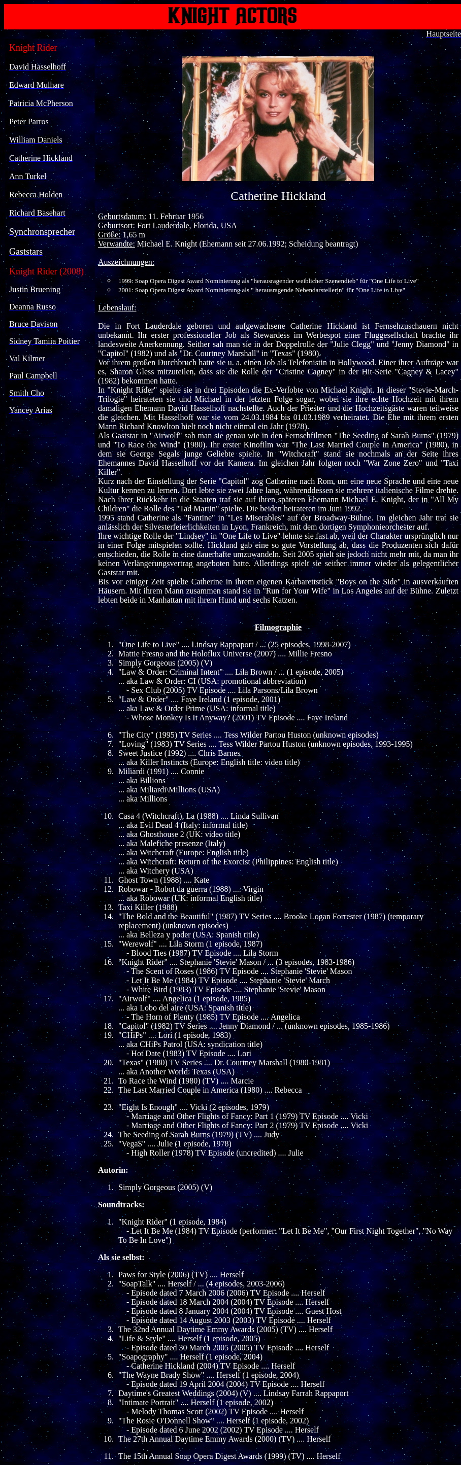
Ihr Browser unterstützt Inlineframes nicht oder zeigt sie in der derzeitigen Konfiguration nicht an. (50, 290)
